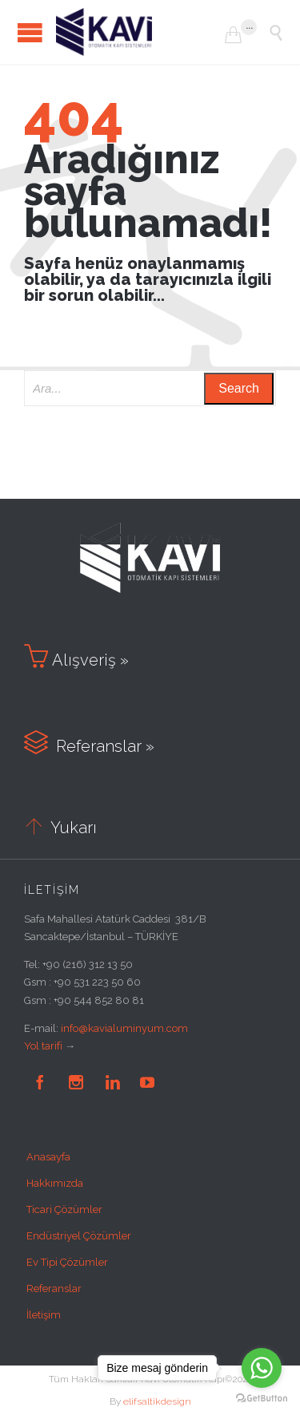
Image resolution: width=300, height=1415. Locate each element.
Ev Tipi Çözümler (67, 1262)
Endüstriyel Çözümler (78, 1236)
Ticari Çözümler (64, 1209)
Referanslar (54, 1288)
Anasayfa (48, 1157)
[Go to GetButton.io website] (261, 1398)
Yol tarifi (43, 1046)
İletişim (43, 1315)
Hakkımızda (54, 1183)
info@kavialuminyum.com (124, 1028)
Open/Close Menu (30, 32)
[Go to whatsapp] (262, 1368)
